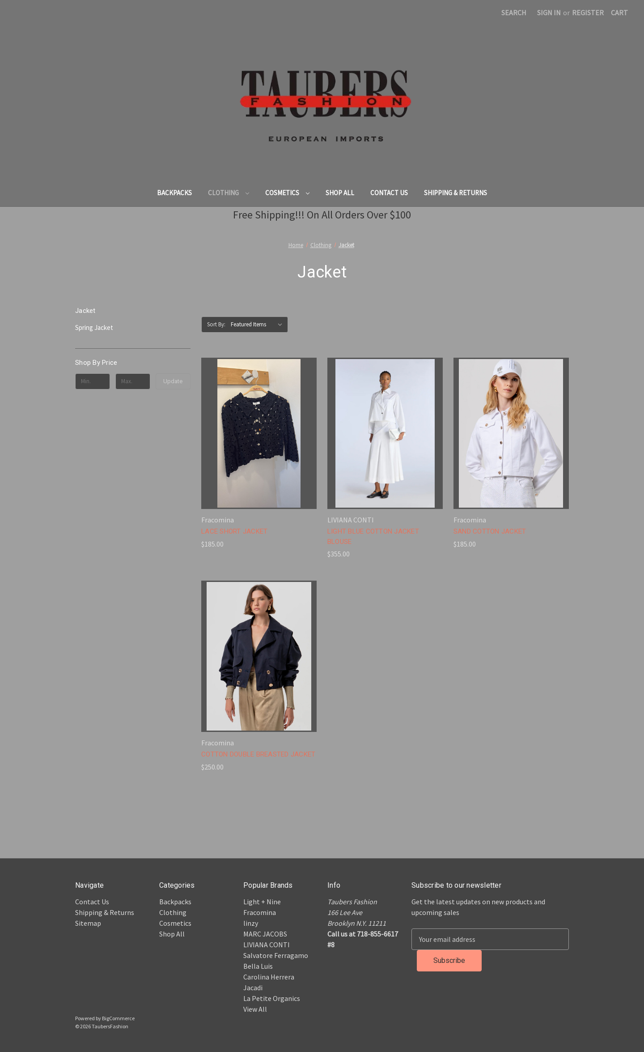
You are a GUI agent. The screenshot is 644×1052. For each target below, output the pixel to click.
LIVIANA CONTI (266, 944)
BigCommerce (118, 1018)
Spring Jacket (94, 327)
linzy (250, 923)
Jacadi (253, 987)
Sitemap (88, 923)
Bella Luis (258, 966)
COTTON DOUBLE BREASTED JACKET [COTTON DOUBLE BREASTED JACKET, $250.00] (258, 754)
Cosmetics (287, 192)
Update (172, 381)
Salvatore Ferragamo (275, 955)
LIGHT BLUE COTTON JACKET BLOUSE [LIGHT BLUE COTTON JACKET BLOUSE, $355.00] (373, 536)
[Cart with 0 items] (619, 12)
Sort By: (216, 324)
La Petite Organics (271, 998)
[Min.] (92, 381)
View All (255, 1009)
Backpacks (174, 192)
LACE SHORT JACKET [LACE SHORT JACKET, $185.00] (234, 531)
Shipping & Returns (455, 192)
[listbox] (258, 324)
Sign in (549, 12)
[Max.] (132, 381)
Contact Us (389, 192)
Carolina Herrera (268, 976)
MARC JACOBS (265, 933)
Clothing (228, 192)
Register (588, 12)
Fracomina (259, 912)
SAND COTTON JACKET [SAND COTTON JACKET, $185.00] (489, 531)
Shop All (340, 192)
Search (513, 12)
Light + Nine (262, 901)
